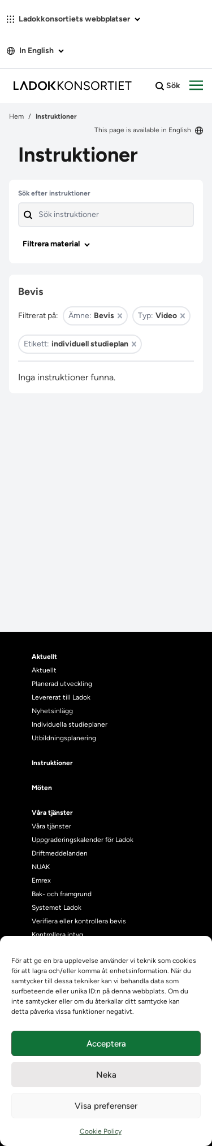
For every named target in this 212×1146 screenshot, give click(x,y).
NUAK (41, 867)
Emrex (41, 880)
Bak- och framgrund (62, 894)
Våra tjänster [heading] (52, 813)
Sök (167, 86)
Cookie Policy (101, 1131)
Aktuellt (44, 670)
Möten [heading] (42, 788)
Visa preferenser (106, 1106)
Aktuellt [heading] (44, 657)
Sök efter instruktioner (54, 193)
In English (35, 50)
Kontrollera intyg (57, 935)
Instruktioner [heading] (52, 763)
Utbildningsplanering (64, 738)
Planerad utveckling (62, 684)
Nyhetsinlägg (52, 711)
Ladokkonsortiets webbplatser (73, 19)
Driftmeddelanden (60, 853)
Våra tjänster (51, 826)
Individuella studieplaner (70, 724)
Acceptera (106, 1044)
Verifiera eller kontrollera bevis (79, 921)
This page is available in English (148, 130)
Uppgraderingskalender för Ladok (82, 840)
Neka (106, 1075)
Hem (16, 116)
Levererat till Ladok (61, 697)
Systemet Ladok (56, 907)
